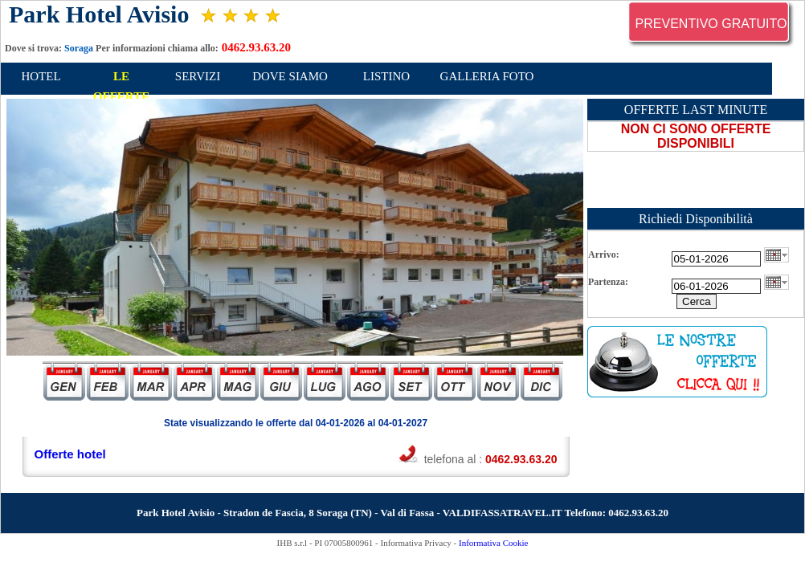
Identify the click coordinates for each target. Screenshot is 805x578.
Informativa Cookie (493, 542)
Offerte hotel (70, 454)
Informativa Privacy (416, 542)
